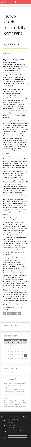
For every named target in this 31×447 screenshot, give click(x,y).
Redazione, (12, 52)
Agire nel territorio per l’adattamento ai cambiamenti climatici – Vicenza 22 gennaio (15, 396)
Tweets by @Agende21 (10, 372)
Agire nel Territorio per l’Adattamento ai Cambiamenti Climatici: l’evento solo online (15, 385)
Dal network (8, 54)
